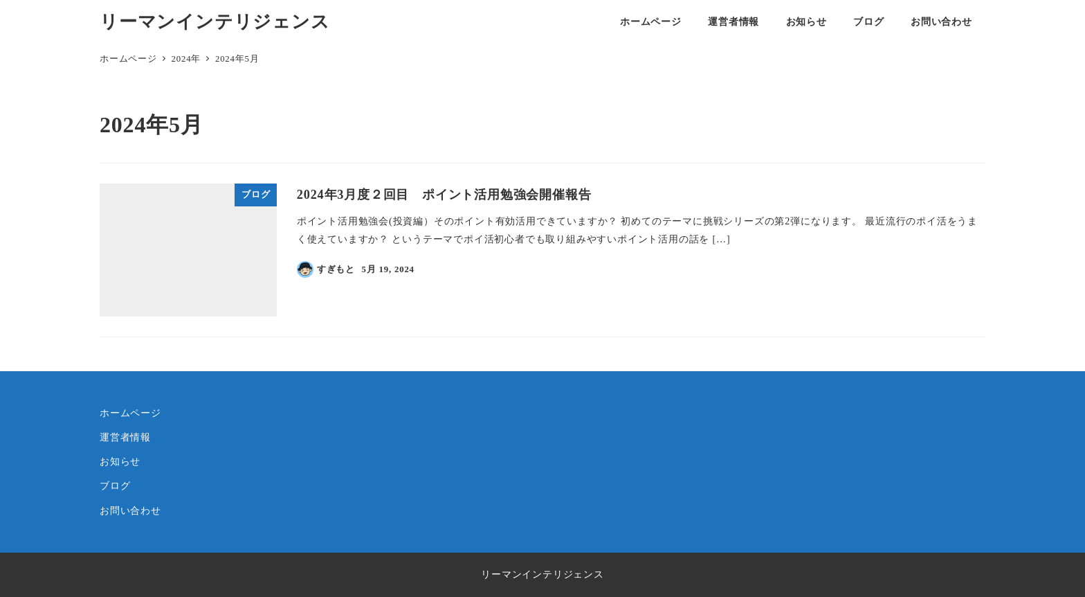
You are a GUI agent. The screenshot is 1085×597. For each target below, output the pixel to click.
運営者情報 (125, 437)
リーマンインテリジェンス (215, 22)
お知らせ (120, 461)
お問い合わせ (130, 510)
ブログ (115, 485)
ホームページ (130, 412)
